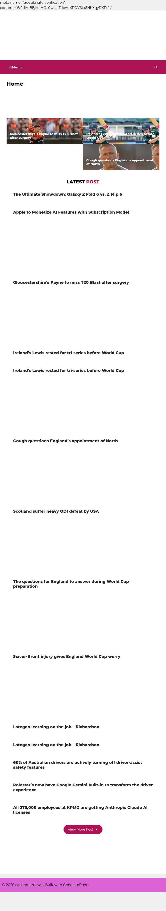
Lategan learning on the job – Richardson (56, 727)
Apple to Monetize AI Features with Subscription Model (115, 109)
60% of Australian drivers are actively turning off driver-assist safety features (77, 765)
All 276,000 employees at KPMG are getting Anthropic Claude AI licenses (80, 810)
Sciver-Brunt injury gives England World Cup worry (66, 656)
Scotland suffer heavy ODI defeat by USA (56, 511)
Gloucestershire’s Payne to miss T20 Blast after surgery (44, 136)
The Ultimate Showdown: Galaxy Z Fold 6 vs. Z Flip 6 (43, 109)
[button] (156, 67)
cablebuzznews (31, 48)
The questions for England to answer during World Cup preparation (71, 584)
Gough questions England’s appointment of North (119, 162)
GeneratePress (75, 885)
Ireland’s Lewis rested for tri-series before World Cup (120, 136)
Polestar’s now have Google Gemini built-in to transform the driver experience (83, 787)
